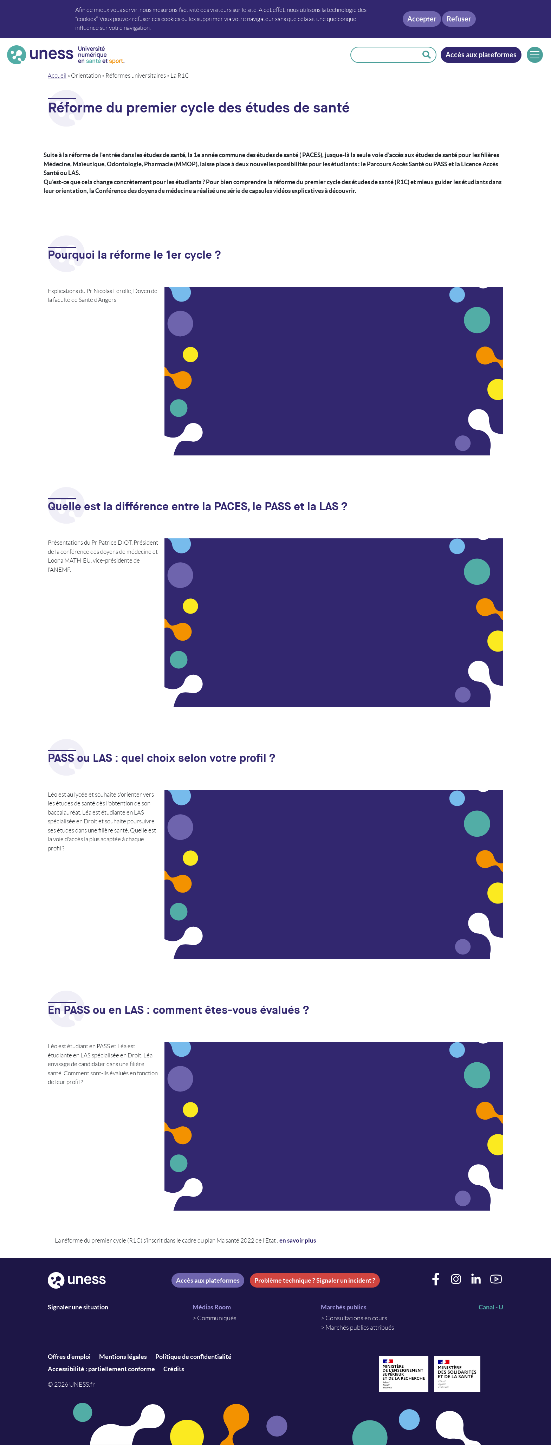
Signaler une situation (78, 1307)
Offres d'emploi (69, 1356)
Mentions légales (123, 1356)
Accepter (421, 19)
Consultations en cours (356, 1318)
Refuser (459, 19)
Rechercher (426, 55)
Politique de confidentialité (193, 1356)
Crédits (173, 1369)
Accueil (57, 75)
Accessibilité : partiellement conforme (101, 1369)
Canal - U (491, 1307)
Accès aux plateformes (481, 55)
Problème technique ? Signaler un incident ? (314, 1280)
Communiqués (216, 1318)
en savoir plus (297, 1240)
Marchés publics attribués (359, 1327)
